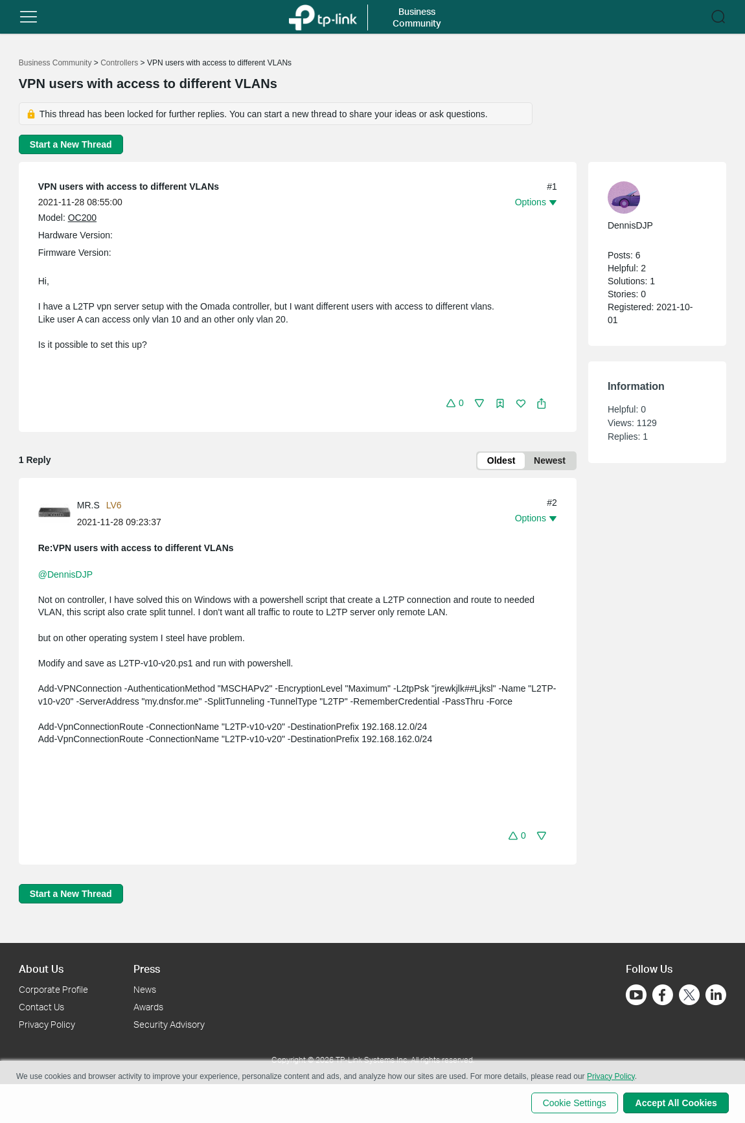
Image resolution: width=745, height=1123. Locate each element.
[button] (28, 17)
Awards (148, 1006)
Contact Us (41, 1006)
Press (146, 968)
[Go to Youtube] (636, 994)
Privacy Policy (47, 1024)
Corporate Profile (53, 989)
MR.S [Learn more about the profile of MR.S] (88, 506)
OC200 (82, 217)
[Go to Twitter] (689, 996)
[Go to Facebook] (662, 994)
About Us (41, 968)
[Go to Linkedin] (715, 994)
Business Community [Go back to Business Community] (55, 62)
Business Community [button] (417, 17)
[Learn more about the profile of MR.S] (57, 513)
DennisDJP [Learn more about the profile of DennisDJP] (630, 225)
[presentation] (54, 514)
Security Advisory (169, 1024)
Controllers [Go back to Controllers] (119, 62)
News (144, 989)
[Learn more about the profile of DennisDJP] (651, 197)
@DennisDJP (65, 575)
